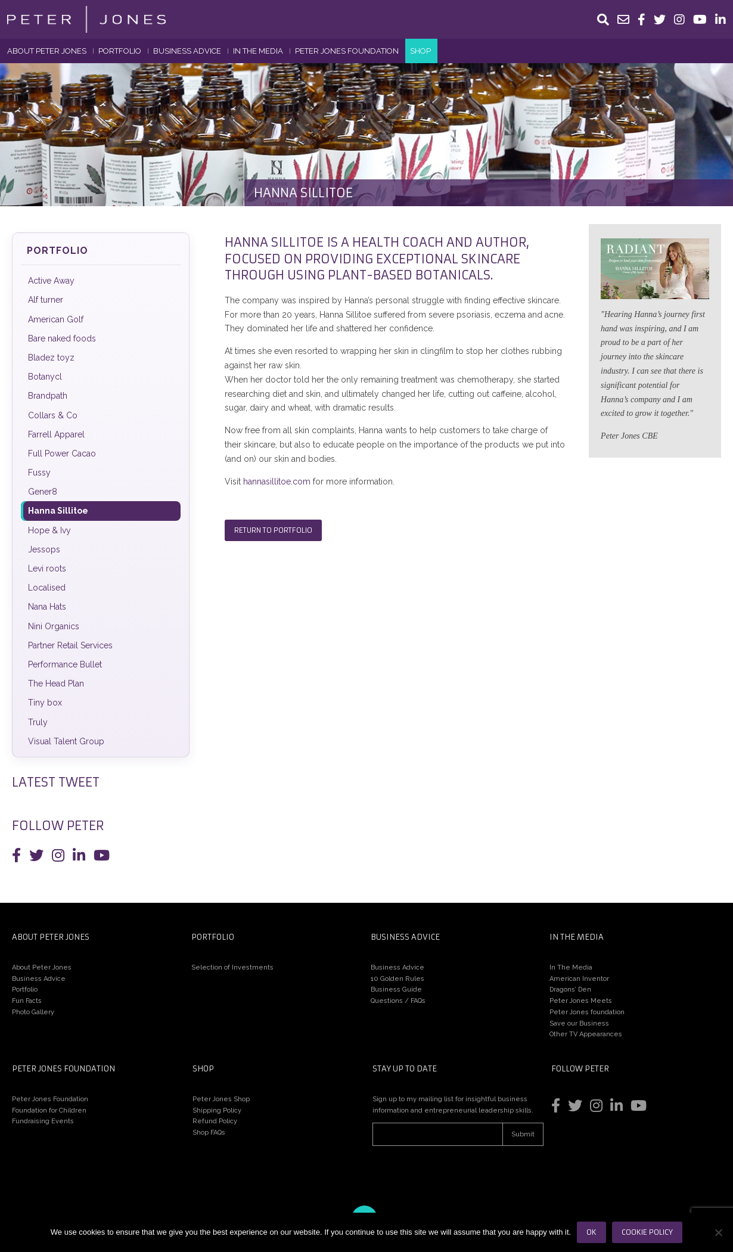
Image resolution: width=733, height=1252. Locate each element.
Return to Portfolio (273, 530)
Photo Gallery (33, 1012)
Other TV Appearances (585, 1034)
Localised (47, 587)
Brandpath (47, 395)
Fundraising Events (43, 1121)
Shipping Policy (216, 1110)
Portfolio (119, 51)
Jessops (44, 549)
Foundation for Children (49, 1110)
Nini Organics (53, 626)
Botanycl (45, 376)
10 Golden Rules (397, 979)
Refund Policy (214, 1121)
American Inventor (579, 979)
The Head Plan (56, 683)
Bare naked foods (62, 338)
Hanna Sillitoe (58, 510)
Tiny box (45, 702)
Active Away (51, 280)
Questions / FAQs (398, 1001)
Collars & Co (52, 415)
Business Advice (187, 51)
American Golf (55, 319)
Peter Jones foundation (587, 1012)
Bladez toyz (51, 357)
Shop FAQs (208, 1132)
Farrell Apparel (56, 434)
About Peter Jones (46, 51)
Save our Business (579, 1023)
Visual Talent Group (66, 741)
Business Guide (396, 989)
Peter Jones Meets (580, 1001)
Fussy (39, 472)
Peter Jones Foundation (347, 51)
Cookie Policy (647, 1232)
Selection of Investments (232, 967)
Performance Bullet (65, 664)
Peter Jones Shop (221, 1099)
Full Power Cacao (62, 453)
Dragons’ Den (570, 989)
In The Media (258, 51)
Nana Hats (47, 606)
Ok (591, 1232)
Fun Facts (27, 1001)
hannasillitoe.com (276, 481)
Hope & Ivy (49, 530)
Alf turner (45, 300)
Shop (420, 51)
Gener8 (42, 491)
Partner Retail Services (70, 645)
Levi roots (47, 568)
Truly (38, 722)
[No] (718, 1232)
